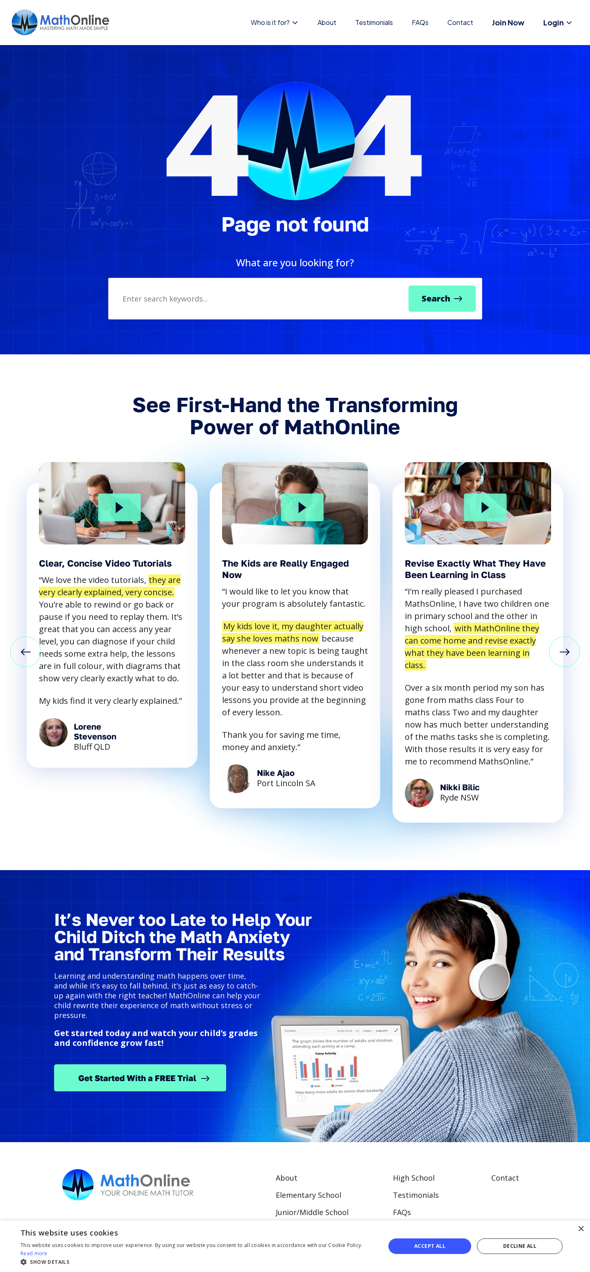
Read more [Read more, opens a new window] (34, 1253)
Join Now (508, 22)
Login (558, 22)
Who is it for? (275, 22)
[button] (25, 653)
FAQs (420, 22)
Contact (460, 22)
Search (436, 298)
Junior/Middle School (312, 1212)
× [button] (581, 1229)
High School (414, 1178)
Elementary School (308, 1195)
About (327, 22)
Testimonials (374, 22)
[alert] (295, 1246)
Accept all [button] (429, 1246)
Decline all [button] (519, 1246)
